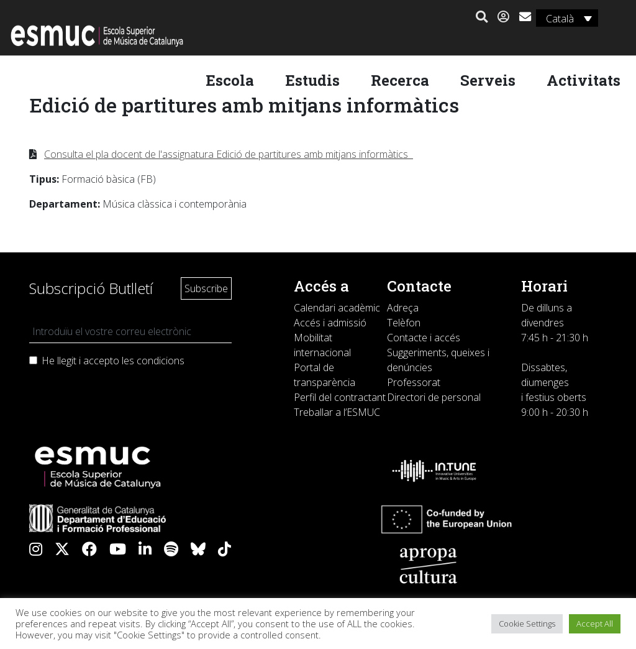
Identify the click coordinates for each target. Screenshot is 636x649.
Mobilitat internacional (322, 345)
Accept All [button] (594, 623)
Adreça (403, 308)
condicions (160, 360)
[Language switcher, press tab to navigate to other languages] (565, 18)
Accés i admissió (330, 322)
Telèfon (403, 322)
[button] (479, 17)
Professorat (413, 382)
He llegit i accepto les (113, 360)
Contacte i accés (423, 337)
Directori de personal (434, 397)
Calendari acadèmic (337, 308)
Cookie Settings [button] (527, 623)
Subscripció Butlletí (91, 288)
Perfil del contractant (340, 397)
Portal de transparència (324, 375)
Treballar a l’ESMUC (337, 412)
